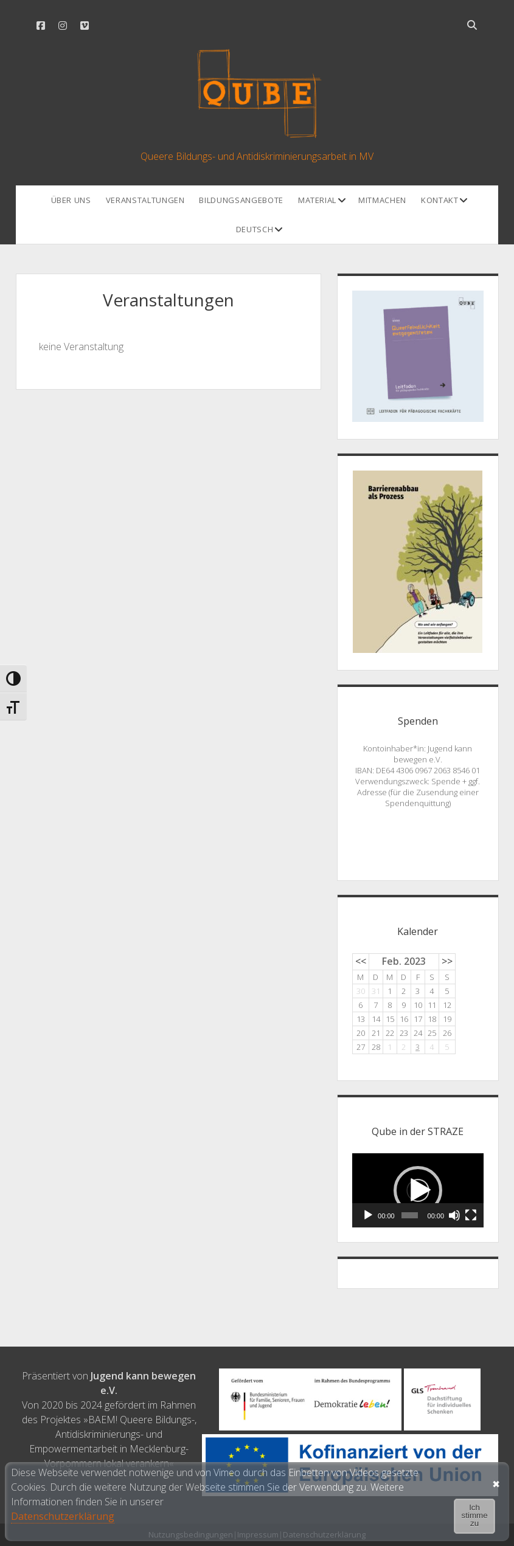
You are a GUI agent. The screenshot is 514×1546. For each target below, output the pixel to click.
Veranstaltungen (145, 200)
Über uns (71, 200)
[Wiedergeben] (368, 1215)
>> (447, 961)
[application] (418, 1190)
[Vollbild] (471, 1215)
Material (317, 200)
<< (360, 961)
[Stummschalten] (454, 1215)
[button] (418, 1190)
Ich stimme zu (475, 1515)
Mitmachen (382, 200)
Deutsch (255, 229)
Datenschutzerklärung (62, 1516)
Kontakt (440, 200)
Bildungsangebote (241, 200)
